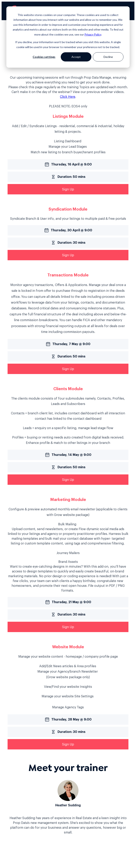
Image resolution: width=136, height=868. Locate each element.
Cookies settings (44, 56)
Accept (76, 56)
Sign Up (68, 189)
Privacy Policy (92, 34)
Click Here (67, 96)
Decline (108, 56)
